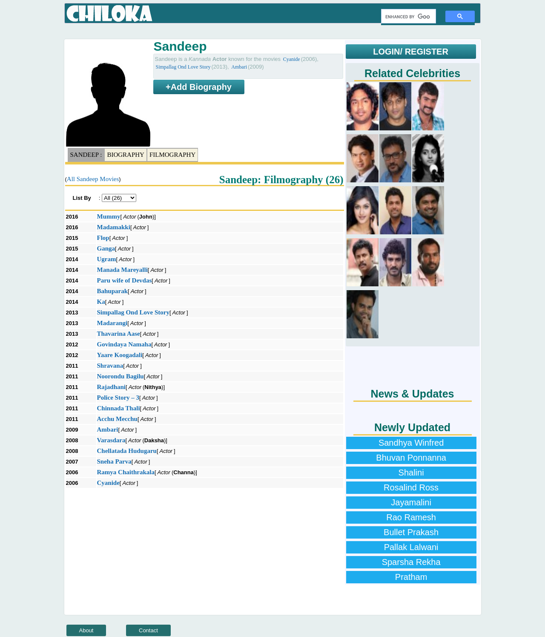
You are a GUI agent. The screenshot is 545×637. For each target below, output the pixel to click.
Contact (148, 630)
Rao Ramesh (411, 517)
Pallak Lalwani (411, 547)
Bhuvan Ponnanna (411, 457)
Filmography (172, 154)
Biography (125, 154)
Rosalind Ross (411, 487)
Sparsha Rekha (411, 562)
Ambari (239, 67)
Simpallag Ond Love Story (183, 67)
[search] (407, 16)
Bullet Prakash (411, 532)
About (86, 630)
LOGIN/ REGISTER (410, 51)
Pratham (411, 577)
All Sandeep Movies (93, 179)
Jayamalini (411, 502)
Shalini (411, 472)
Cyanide (291, 59)
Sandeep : (86, 154)
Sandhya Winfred (411, 442)
